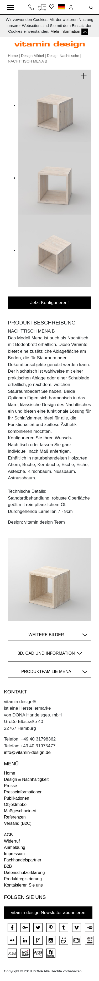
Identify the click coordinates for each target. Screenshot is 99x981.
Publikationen (16, 798)
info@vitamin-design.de (27, 752)
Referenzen (15, 817)
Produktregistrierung (23, 879)
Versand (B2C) (18, 823)
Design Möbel (32, 56)
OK (85, 31)
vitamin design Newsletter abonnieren (48, 912)
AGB (8, 835)
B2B (8, 866)
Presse (10, 785)
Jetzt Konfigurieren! (49, 302)
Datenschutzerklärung (24, 872)
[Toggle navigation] (10, 7)
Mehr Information (65, 31)
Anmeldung (14, 847)
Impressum (14, 853)
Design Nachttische (63, 56)
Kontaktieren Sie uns (23, 885)
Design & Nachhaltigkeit (26, 779)
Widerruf (12, 841)
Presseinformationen (23, 792)
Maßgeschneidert (20, 811)
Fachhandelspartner (22, 860)
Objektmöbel (16, 804)
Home (13, 56)
